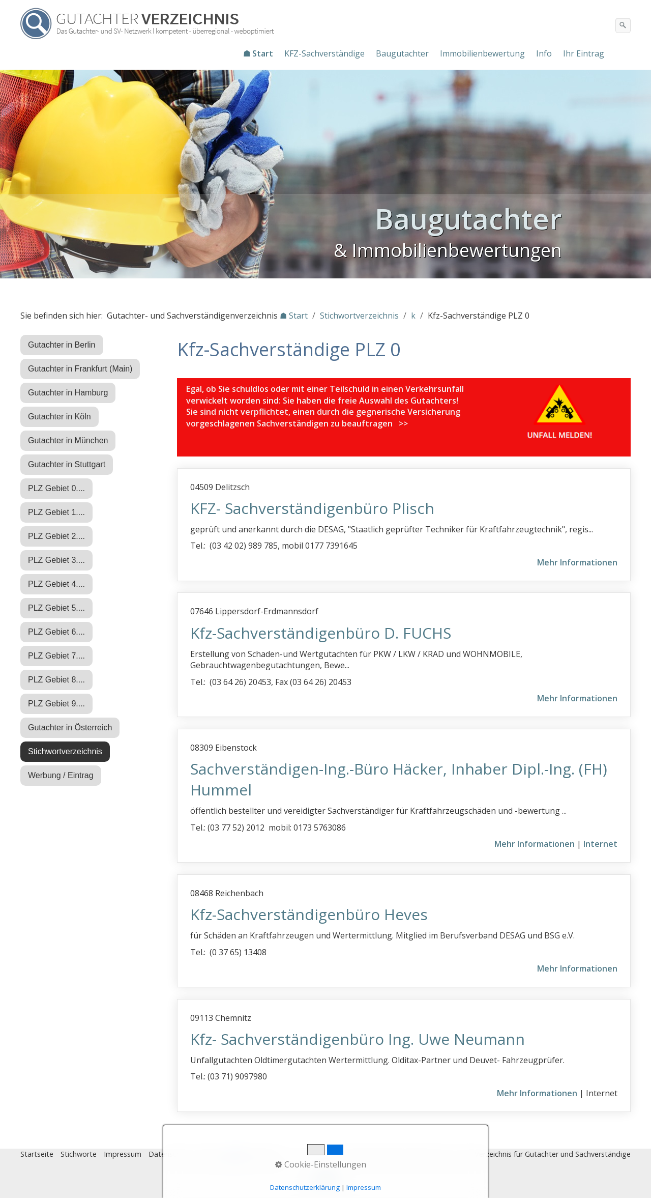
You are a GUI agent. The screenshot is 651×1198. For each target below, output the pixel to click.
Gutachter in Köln (59, 416)
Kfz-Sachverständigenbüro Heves (309, 914)
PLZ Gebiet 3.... (56, 560)
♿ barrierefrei (253, 1154)
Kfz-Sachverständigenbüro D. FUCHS (320, 632)
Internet (600, 843)
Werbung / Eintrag (61, 775)
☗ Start (258, 53)
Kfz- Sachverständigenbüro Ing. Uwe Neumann (357, 1039)
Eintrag (210, 1154)
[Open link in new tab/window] (560, 413)
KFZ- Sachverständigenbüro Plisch (312, 508)
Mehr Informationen (577, 562)
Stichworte (79, 1154)
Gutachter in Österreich (70, 727)
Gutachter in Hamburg (68, 392)
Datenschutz (170, 1154)
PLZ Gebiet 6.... (56, 631)
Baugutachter (402, 53)
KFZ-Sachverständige (324, 53)
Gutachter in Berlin (62, 344)
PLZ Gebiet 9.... (56, 703)
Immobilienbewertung (482, 53)
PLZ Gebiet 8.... (56, 679)
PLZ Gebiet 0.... (56, 488)
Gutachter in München (68, 440)
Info (544, 53)
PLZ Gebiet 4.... (56, 584)
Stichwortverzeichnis (65, 751)
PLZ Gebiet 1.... (56, 512)
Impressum (122, 1154)
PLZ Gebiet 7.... (56, 655)
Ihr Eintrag (583, 53)
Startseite (36, 1154)
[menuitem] (258, 53)
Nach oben (325, 1181)
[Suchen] (623, 25)
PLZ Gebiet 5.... (56, 608)
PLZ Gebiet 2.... (56, 536)
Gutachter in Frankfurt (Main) (80, 368)
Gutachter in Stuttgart (66, 464)
